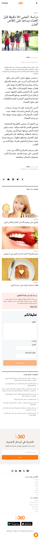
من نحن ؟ (36, 500)
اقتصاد (36, 481)
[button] (36, 535)
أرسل (20, 457)
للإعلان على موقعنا (33, 504)
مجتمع (36, 483)
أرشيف (36, 511)
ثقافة (37, 486)
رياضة (36, 490)
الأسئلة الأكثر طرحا (34, 502)
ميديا (37, 488)
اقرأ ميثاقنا (33, 307)
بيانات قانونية (35, 506)
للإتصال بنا (35, 509)
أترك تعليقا (20, 363)
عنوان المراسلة (30, 352)
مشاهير (36, 492)
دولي (37, 494)
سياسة (36, 479)
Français (5, 3)
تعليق (34, 322)
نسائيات (35, 12)
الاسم (34, 345)
